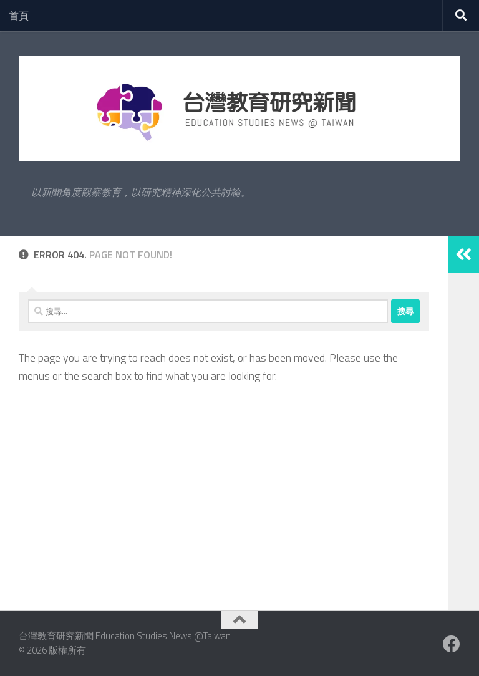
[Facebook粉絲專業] (451, 644)
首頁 (19, 15)
